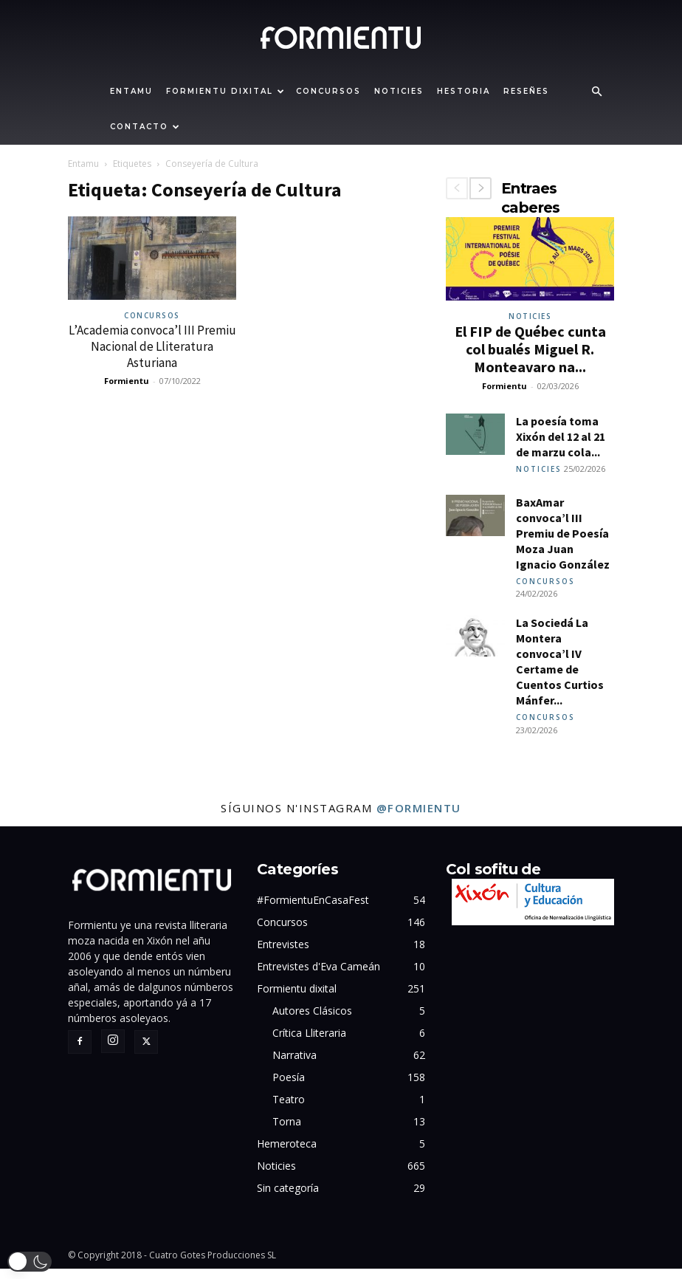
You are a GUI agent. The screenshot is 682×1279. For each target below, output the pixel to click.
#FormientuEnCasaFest (313, 910)
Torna (286, 1132)
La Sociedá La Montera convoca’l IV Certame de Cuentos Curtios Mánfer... (560, 669)
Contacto (145, 126)
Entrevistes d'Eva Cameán (318, 977)
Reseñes (526, 91)
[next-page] (480, 188)
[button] (596, 92)
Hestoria (463, 91)
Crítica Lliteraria (309, 1043)
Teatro (288, 1110)
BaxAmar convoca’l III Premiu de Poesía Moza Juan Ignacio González (563, 536)
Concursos (328, 91)
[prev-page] (457, 188)
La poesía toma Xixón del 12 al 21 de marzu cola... (560, 436)
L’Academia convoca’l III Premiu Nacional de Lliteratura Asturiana (152, 346)
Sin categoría (288, 1198)
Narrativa (294, 1065)
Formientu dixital (226, 91)
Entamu (131, 91)
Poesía (288, 1087)
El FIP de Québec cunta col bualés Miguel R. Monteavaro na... (530, 349)
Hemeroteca (287, 1154)
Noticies (399, 91)
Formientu (126, 380)
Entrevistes (283, 954)
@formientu (418, 818)
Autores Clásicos (312, 1021)
